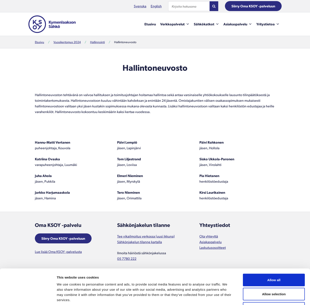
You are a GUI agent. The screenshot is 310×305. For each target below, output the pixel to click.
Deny (274, 276)
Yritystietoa (267, 24)
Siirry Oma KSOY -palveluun (253, 6)
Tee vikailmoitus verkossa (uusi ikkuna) (146, 236)
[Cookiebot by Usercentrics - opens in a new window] (28, 296)
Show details (227, 296)
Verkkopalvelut (174, 24)
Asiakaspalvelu (237, 24)
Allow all (274, 248)
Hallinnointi (97, 42)
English (156, 6)
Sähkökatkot (206, 24)
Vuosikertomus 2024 (67, 42)
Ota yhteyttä (208, 236)
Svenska (140, 6)
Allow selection (274, 262)
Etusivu (150, 24)
